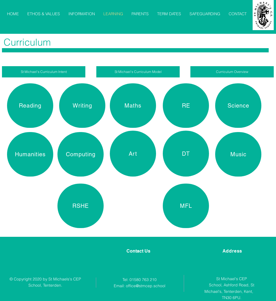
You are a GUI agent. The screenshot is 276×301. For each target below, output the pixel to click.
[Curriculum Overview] (232, 71)
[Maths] (133, 105)
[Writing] (82, 105)
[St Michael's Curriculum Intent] (43, 71)
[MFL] (186, 206)
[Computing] (80, 154)
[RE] (186, 105)
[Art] (133, 154)
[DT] (186, 154)
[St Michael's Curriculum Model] (138, 71)
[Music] (238, 154)
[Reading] (30, 105)
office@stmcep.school (145, 285)
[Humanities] (30, 154)
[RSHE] (80, 206)
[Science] (238, 105)
